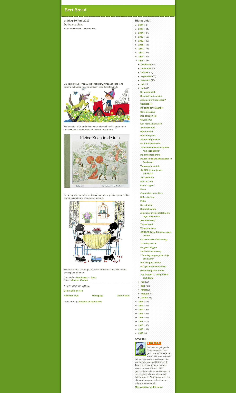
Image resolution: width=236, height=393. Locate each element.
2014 (141, 309)
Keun (143, 189)
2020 (141, 48)
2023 (141, 37)
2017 (141, 60)
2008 (141, 333)
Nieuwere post (71, 295)
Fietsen (84, 280)
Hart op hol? (146, 131)
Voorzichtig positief (150, 139)
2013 (141, 313)
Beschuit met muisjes (151, 96)
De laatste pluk (147, 92)
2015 (141, 305)
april (143, 286)
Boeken (75, 280)
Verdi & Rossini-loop (150, 251)
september (146, 76)
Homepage (97, 295)
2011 (141, 321)
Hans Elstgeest (148, 135)
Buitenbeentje (147, 197)
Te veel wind (146, 224)
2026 (141, 25)
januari (144, 297)
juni (143, 88)
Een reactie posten (73, 291)
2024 (141, 33)
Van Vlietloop (147, 177)
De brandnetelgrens (150, 155)
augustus (146, 80)
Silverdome (146, 120)
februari (145, 293)
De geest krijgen (148, 247)
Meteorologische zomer (152, 270)
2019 (141, 52)
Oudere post (123, 295)
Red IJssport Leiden (150, 262)
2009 (141, 329)
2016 (141, 301)
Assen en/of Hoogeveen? (153, 100)
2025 (141, 29)
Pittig (143, 201)
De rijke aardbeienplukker (153, 266)
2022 (141, 41)
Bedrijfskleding (148, 209)
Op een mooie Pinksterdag (153, 239)
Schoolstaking (147, 112)
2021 (141, 45)
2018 (141, 56)
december (146, 64)
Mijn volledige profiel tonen (149, 387)
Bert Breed (75, 9)
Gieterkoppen (147, 185)
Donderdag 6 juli (148, 116)
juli (143, 84)
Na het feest (146, 205)
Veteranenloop (147, 127)
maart (144, 290)
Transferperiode (148, 243)
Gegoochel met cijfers (151, 193)
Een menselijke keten (151, 124)
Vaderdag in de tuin (150, 166)
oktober (145, 72)
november (146, 68)
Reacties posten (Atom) (90, 301)
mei (143, 282)
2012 (141, 317)
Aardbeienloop (147, 220)
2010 (141, 325)
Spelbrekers (146, 104)
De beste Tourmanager (151, 108)
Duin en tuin (146, 181)
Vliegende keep (148, 228)
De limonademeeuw (150, 143)
